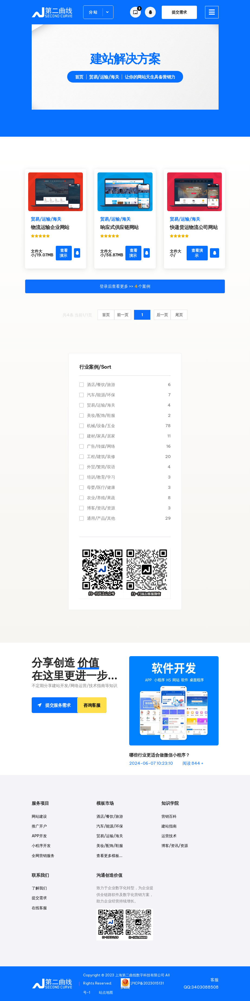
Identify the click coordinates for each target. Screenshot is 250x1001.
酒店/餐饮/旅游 (128, 384)
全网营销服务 (43, 855)
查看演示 (64, 253)
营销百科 (169, 816)
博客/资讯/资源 (128, 508)
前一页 (122, 314)
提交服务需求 (75, 705)
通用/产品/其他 (128, 518)
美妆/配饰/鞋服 (128, 415)
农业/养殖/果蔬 (128, 498)
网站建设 (39, 816)
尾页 (179, 314)
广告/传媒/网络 (128, 446)
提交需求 (179, 12)
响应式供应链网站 (119, 227)
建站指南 (169, 826)
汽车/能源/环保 (128, 395)
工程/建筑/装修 (128, 456)
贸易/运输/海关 (128, 405)
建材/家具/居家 (128, 436)
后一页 (162, 314)
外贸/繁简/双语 (128, 467)
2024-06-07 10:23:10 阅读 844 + (166, 763)
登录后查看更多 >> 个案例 (125, 286)
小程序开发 (41, 845)
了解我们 (39, 888)
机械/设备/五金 (128, 426)
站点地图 (106, 992)
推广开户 (39, 826)
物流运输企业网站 (50, 227)
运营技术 (169, 835)
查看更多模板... (109, 855)
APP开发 (39, 835)
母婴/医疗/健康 (128, 487)
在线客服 (39, 907)
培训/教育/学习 (128, 477)
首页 (79, 77)
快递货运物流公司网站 (194, 227)
